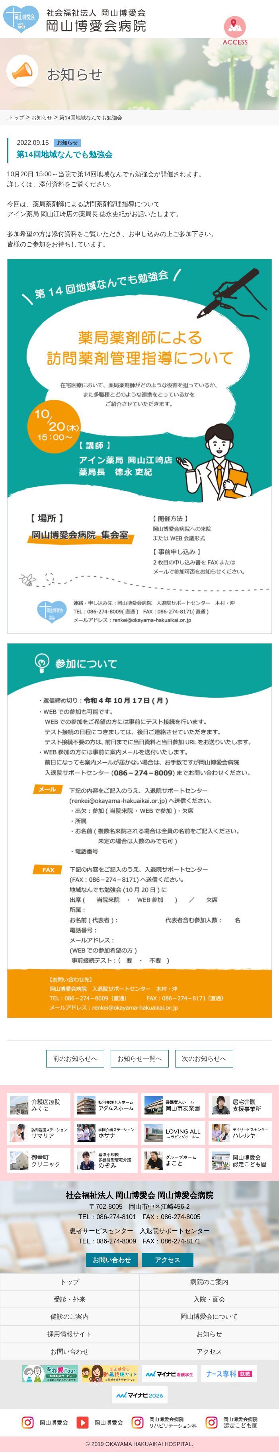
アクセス (167, 1260)
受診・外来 (70, 1299)
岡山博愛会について (209, 1316)
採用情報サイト (69, 1334)
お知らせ (209, 1334)
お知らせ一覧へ (139, 1058)
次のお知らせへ (204, 1058)
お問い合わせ (112, 1260)
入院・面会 (209, 1299)
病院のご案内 (209, 1281)
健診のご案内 (70, 1316)
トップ (69, 1281)
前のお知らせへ (75, 1058)
